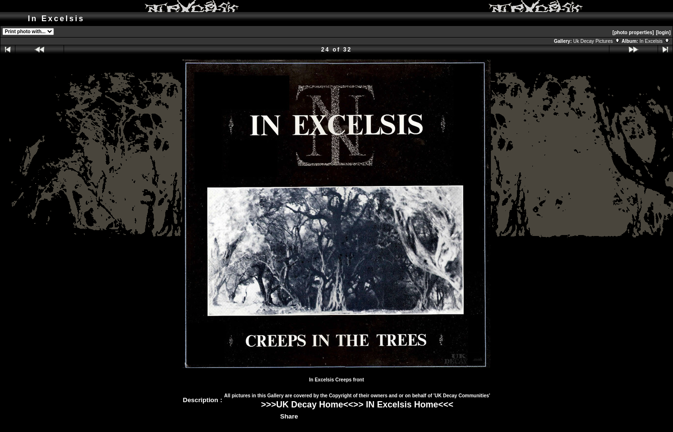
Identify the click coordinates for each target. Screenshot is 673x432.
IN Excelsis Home (402, 404)
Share (289, 416)
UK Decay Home (309, 404)
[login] (663, 32)
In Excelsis (654, 41)
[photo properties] (633, 32)
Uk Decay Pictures (596, 41)
